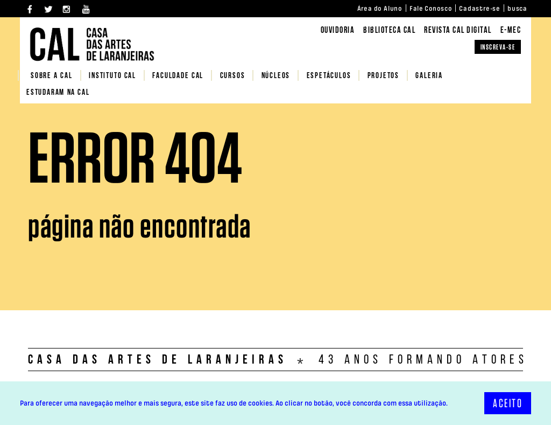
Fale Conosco (430, 8)
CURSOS (232, 76)
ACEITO (507, 403)
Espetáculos (329, 76)
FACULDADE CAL (177, 76)
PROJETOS (383, 76)
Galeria (429, 76)
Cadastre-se (479, 8)
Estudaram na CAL (58, 93)
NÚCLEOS (276, 76)
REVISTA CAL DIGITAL (458, 30)
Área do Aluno (379, 8)
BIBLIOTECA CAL (389, 30)
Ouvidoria (338, 30)
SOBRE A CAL (52, 76)
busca (517, 8)
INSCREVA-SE (498, 47)
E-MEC (510, 30)
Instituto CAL (112, 76)
